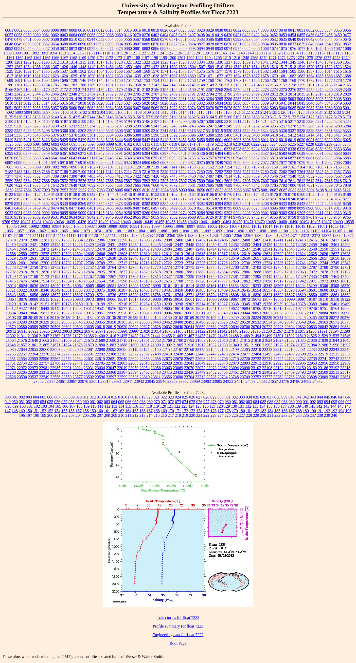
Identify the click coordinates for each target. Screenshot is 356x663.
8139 (82, 194)
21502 (289, 336)
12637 (100, 258)
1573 (183, 71)
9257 (137, 213)
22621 (111, 358)
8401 (246, 203)
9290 (210, 213)
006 (50, 397)
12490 (200, 249)
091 (306, 402)
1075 (283, 48)
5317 (201, 130)
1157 (322, 53)
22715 (234, 358)
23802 (301, 377)
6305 (164, 149)
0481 (27, 39)
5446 (137, 140)
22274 (55, 354)
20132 (77, 317)
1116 (89, 53)
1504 (192, 67)
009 (71, 397)
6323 (228, 149)
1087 (338, 48)
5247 (210, 126)
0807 (137, 44)
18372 (89, 290)
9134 (109, 213)
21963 (267, 345)
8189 (9, 199)
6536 (256, 153)
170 (171, 411)
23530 (22, 377)
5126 (282, 112)
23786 (289, 377)
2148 (201, 85)
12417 (334, 240)
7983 (101, 190)
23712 (200, 377)
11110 (29, 235)
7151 (201, 167)
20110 (44, 317)
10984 (56, 226)
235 (299, 415)
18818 (245, 295)
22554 (22, 358)
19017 (134, 299)
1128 (196, 53)
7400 (82, 176)
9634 (73, 217)
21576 (22, 340)
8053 (219, 190)
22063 (55, 349)
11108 (18, 235)
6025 (347, 140)
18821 (267, 295)
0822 (173, 44)
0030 (219, 30)
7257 (246, 171)
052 (29, 402)
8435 (292, 203)
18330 (33, 290)
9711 (201, 217)
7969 (91, 190)
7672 (173, 185)
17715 (189, 281)
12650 (245, 258)
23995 (217, 381)
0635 (283, 39)
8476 (64, 208)
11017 (278, 226)
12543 (289, 249)
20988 (111, 331)
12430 (100, 244)
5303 (91, 130)
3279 (164, 99)
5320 (228, 130)
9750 (246, 217)
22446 (200, 354)
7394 (64, 176)
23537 (33, 377)
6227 (301, 144)
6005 (237, 140)
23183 (312, 368)
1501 (164, 67)
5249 (228, 126)
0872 (64, 48)
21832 (289, 340)
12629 (11, 258)
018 (135, 397)
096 (341, 402)
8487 (137, 208)
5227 (27, 126)
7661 (119, 185)
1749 (109, 80)
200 (50, 415)
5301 (73, 130)
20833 (312, 327)
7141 (173, 167)
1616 (347, 71)
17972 (323, 281)
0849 (329, 44)
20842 (323, 327)
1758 (192, 80)
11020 (311, 226)
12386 (100, 240)
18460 (189, 290)
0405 (173, 35)
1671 (210, 76)
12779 (223, 267)
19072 (245, 299)
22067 (66, 349)
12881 (189, 272)
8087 (292, 190)
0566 (128, 39)
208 (107, 415)
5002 (283, 99)
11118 (82, 235)
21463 (178, 336)
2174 (82, 89)
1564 (100, 71)
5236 (109, 126)
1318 (109, 62)
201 (57, 415)
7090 (46, 167)
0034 (256, 30)
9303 (283, 213)
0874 (82, 48)
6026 (9, 144)
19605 (167, 308)
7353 (347, 171)
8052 (210, 190)
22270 (44, 354)
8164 (192, 194)
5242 (164, 126)
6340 (310, 149)
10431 (36, 222)
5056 (46, 108)
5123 (255, 112)
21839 (323, 340)
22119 (133, 349)
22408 (156, 354)
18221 (245, 285)
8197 (55, 199)
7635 (36, 185)
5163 (201, 117)
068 (142, 402)
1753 (146, 80)
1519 (301, 67)
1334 (201, 62)
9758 (292, 217)
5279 (301, 126)
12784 (278, 267)
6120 (182, 144)
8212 (183, 199)
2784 (128, 94)
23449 (200, 372)
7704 (246, 185)
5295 (36, 130)
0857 (46, 48)
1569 (146, 71)
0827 (201, 44)
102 (37, 406)
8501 (183, 208)
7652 (91, 185)
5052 (18, 108)
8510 (192, 208)
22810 (144, 363)
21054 (156, 331)
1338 (237, 62)
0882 (146, 48)
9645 (100, 217)
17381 (234, 276)
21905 (178, 345)
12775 (189, 267)
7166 (319, 167)
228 (249, 415)
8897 (283, 208)
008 (64, 397)
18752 (144, 295)
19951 (100, 313)
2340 (347, 89)
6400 (173, 153)
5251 (246, 126)
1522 (329, 67)
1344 (283, 62)
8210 (164, 199)
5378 (73, 135)
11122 (104, 235)
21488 (234, 336)
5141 (64, 117)
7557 (338, 176)
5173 (292, 117)
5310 (155, 130)
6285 (91, 149)
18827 (289, 295)
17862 (245, 281)
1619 (27, 76)
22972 (22, 368)
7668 (155, 185)
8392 (201, 203)
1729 (73, 80)
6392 (128, 153)
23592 (89, 377)
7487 (210, 176)
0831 (237, 44)
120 (163, 406)
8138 (73, 194)
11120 (93, 235)
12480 (122, 249)
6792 (219, 158)
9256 (128, 213)
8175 (265, 194)
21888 (122, 345)
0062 (55, 35)
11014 (267, 226)
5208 (210, 121)
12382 (55, 240)
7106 (101, 167)
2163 (329, 85)
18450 (178, 290)
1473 (155, 67)
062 (100, 402)
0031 (228, 30)
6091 (37, 144)
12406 (223, 240)
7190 (82, 171)
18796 (223, 295)
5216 (283, 121)
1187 (127, 57)
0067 (100, 35)
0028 (201, 30)
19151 (44, 304)
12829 (144, 272)
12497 (234, 249)
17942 (301, 281)
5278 (292, 126)
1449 (91, 67)
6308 (192, 149)
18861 (334, 295)
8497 (155, 208)
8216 (219, 199)
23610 (144, 377)
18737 (122, 295)
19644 (223, 308)
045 (327, 397)
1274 (300, 57)
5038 (256, 103)
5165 (219, 117)
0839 (301, 44)
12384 (78, 240)
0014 (119, 30)
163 (121, 411)
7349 (329, 171)
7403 (91, 176)
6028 (28, 144)
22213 (267, 349)
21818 (256, 340)
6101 (119, 144)
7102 (91, 167)
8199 (73, 199)
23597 (111, 377)
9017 (338, 208)
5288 (27, 130)
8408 (265, 203)
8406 (256, 203)
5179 (347, 117)
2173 (73, 89)
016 (121, 397)
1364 (27, 67)
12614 (189, 254)
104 (51, 406)
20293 (22, 322)
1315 (82, 62)
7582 (100, 181)
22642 (133, 358)
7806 (292, 185)
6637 (18, 158)
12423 (44, 244)
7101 (82, 167)
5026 (146, 103)
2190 (192, 89)
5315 (183, 130)
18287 (289, 285)
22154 (167, 349)
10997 (190, 226)
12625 (312, 254)
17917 (278, 281)
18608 (323, 290)
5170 (265, 117)
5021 (109, 103)
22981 (44, 368)
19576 (111, 308)
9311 (319, 213)
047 (341, 397)
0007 (64, 30)
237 (313, 415)
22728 (289, 358)
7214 (128, 171)
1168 (73, 57)
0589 (219, 39)
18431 (167, 290)
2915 (82, 99)
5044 (292, 103)
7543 (265, 176)
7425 (146, 176)
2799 (256, 94)
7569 (55, 181)
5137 (27, 117)
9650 (119, 217)
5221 (319, 121)
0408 (201, 35)
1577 (219, 71)
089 (292, 402)
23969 (195, 381)
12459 (312, 244)
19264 (144, 304)
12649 (234, 258)
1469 (137, 67)
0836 (283, 44)
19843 (22, 313)
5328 (301, 130)
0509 (64, 39)
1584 (283, 71)
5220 (310, 121)
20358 (111, 322)
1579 (237, 71)
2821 (9, 99)
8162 (173, 194)
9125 (100, 213)
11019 (300, 226)
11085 (151, 231)
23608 (133, 377)
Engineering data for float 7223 (178, 635)
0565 (119, 39)
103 (44, 406)
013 (100, 397)
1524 (347, 67)
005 (43, 397)
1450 (100, 67)
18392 (133, 290)
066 (128, 402)
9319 (18, 217)
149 (22, 411)
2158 (292, 85)
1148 (241, 53)
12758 (100, 267)
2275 (283, 89)
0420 (228, 35)
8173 (246, 194)
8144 (109, 194)
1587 (310, 71)
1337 (228, 62)
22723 (256, 358)
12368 (259, 235)
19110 (323, 299)
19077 (267, 299)
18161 (211, 285)
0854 (18, 48)
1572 (173, 71)
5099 (55, 112)
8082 (274, 190)
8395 (228, 203)
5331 (329, 130)
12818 (22, 272)
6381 (91, 153)
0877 (109, 48)
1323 (146, 62)
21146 (233, 331)
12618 (234, 254)
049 (8, 402)
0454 (292, 35)
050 (15, 402)
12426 (66, 244)
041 (299, 397)
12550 (323, 249)
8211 (173, 199)
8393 (210, 203)
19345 (245, 304)
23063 (167, 368)
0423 (256, 35)
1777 (329, 80)
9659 (155, 217)
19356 (267, 304)
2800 (265, 94)
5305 (109, 130)
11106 (348, 231)
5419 (9, 140)
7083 (338, 162)
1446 (73, 67)
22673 (167, 358)
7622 (18, 185)
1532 (27, 71)
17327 (167, 276)
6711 (91, 158)
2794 (210, 94)
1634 (128, 76)
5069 (155, 108)
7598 (192, 181)
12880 (178, 272)
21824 (267, 340)
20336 (66, 322)
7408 (109, 176)
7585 (109, 181)
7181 (347, 167)
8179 (292, 194)
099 (15, 406)
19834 (11, 313)
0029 (210, 30)
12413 (301, 240)
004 (36, 397)
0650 (27, 44)
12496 (223, 249)
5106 (119, 112)
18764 (178, 295)
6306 (173, 149)
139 (298, 406)
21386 (89, 336)
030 (221, 397)
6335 (265, 149)
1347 (310, 62)
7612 (301, 181)
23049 (122, 368)
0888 (173, 48)
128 (220, 406)
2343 (27, 94)
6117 (164, 144)
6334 (256, 149)
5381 (91, 135)
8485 (119, 208)
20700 (245, 327)
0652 (46, 44)
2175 (91, 89)
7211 (100, 171)
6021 (310, 140)
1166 (55, 57)
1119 (115, 53)
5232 (73, 126)
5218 (301, 121)
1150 (259, 53)
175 (206, 411)
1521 (319, 67)
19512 (89, 308)
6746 (109, 158)
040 (292, 397)
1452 (119, 67)
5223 (338, 121)
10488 (282, 222)
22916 (267, 363)
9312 (329, 213)
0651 (36, 44)
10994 (157, 226)
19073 (256, 299)
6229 (319, 144)
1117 (97, 53)
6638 (27, 158)
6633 (338, 153)
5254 (265, 126)
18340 (44, 290)
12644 (178, 258)
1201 (181, 57)
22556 (44, 358)
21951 (245, 345)
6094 (64, 144)
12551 (334, 249)
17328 (178, 276)
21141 (211, 331)
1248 (245, 57)
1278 (336, 57)
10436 (81, 222)
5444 (119, 140)
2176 (100, 89)
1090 (17, 53)
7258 (256, 171)
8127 (36, 194)
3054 (119, 99)
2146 (183, 85)
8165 (201, 194)
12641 (144, 258)
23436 (189, 372)
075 (192, 402)
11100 (283, 231)
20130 (66, 317)
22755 (33, 363)
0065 (82, 35)
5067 (137, 108)
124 (191, 406)
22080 (78, 349)
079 (221, 402)
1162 (19, 57)
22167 (178, 349)
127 (213, 406)
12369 (270, 235)
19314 (200, 304)
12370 (282, 235)
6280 (46, 149)
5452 (192, 140)
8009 (137, 190)
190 (313, 411)
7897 (37, 190)
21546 (345, 336)
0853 (9, 48)
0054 (329, 30)
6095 (73, 144)
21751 (144, 340)
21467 (189, 336)
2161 (310, 85)
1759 (201, 80)
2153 (246, 85)
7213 (119, 171)
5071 (164, 108)
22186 (223, 349)
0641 (301, 39)
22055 (33, 349)
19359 (278, 304)
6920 (100, 162)
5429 (82, 140)
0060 (36, 35)
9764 (338, 217)
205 (86, 415)
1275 (309, 57)
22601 (89, 358)
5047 (319, 103)
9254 (119, 213)
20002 (189, 313)
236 (306, 415)
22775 (89, 363)
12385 (89, 240)
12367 (248, 235)
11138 (126, 235)
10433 (48, 222)
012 (93, 397)
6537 (265, 153)
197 (29, 415)
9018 (347, 208)
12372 (304, 235)
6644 (82, 158)
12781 (245, 267)
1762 (228, 80)
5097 (46, 112)
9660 (164, 217)
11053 (333, 226)
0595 (265, 39)
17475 (11, 281)
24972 (317, 381)
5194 (128, 121)
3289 (256, 99)
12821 (55, 272)
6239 (328, 144)
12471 (33, 249)
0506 (36, 39)
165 (135, 411)
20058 (278, 313)
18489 (223, 290)
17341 (200, 276)
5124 (264, 112)
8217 (228, 199)
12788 (323, 267)
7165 (310, 167)
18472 (211, 290)
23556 (55, 377)
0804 (119, 44)
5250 (237, 126)
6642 (64, 158)
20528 (245, 322)
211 (128, 415)
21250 (267, 331)
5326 (283, 130)
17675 (167, 281)
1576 (210, 71)
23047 (111, 368)
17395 (256, 276)
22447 (211, 354)
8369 (82, 203)
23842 (334, 377)
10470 (237, 222)
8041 (192, 190)
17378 (223, 276)
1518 (292, 67)
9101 (91, 213)
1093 (44, 53)
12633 (55, 258)
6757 (210, 158)
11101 (294, 231)
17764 (211, 281)
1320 (119, 62)
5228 (36, 126)
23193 (334, 368)
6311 (219, 149)
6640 (46, 158)
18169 (222, 285)
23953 (172, 381)
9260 (146, 213)
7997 (110, 190)
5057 (55, 108)
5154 (119, 117)
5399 (219, 135)
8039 (183, 190)
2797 (237, 94)
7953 (64, 190)
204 (79, 415)
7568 (46, 181)
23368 (111, 372)
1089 (8, 53)
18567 (278, 290)
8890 (265, 208)
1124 (160, 53)
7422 (137, 176)
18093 (134, 285)
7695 (210, 185)
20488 (178, 322)
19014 (122, 299)
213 (142, 415)
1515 (265, 67)
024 (178, 397)
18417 (156, 290)
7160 (283, 167)
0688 (64, 44)
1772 (310, 80)
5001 (274, 99)
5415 (319, 135)
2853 (18, 99)
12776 (200, 267)
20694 (234, 327)
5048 (329, 103)
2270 (237, 89)
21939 (223, 345)
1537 (64, 71)
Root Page (178, 643)
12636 (89, 258)
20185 (211, 317)
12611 (156, 254)
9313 (338, 213)
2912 (55, 99)
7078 (292, 162)
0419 (219, 35)
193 (334, 411)
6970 (183, 162)
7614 (319, 181)
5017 (73, 103)
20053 (256, 313)
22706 (223, 358)
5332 (338, 130)
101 (30, 406)
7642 (55, 185)
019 (142, 397)
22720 (245, 358)
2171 (55, 89)
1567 (128, 71)
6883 (329, 158)
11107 (7, 235)
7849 (347, 185)
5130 (310, 112)
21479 (211, 336)
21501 (278, 336)
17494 (33, 281)
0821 (164, 44)
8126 (27, 194)
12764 (111, 267)
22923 (278, 363)
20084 (323, 313)
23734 (223, 377)
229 (256, 415)
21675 (89, 340)
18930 (67, 299)
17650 (156, 281)
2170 (46, 89)
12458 (301, 244)
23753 (256, 377)
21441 (156, 336)
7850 (9, 190)
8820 (246, 208)
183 (263, 411)
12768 (133, 267)
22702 (211, 358)
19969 (111, 313)
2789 (173, 94)
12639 (122, 258)
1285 (36, 62)
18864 (11, 299)
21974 (289, 345)
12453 (245, 244)
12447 (178, 244)
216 (164, 415)
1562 (82, 71)
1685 (319, 76)
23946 (161, 381)
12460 (323, 244)
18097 (145, 285)
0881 (137, 48)
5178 (338, 117)
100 (23, 406)
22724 (267, 358)
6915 (55, 162)
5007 (329, 99)
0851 (338, 44)
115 (128, 406)
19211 (111, 304)
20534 (267, 322)
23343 (78, 372)
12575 (44, 254)
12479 (111, 249)
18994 (100, 299)
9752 (256, 217)
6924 (137, 162)
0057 (9, 35)
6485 (228, 153)
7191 (91, 171)
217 (171, 415)
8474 (55, 208)
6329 (246, 149)
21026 (145, 331)
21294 (334, 331)
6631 (319, 153)
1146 (223, 53)
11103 (316, 231)
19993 (156, 313)
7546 (274, 176)
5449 (164, 140)
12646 (200, 258)
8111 (329, 190)
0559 (100, 39)
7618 (338, 181)
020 (150, 397)
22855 (211, 363)
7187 (55, 171)
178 (228, 411)
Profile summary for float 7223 (178, 626)
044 (320, 397)
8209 (155, 199)
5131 (319, 112)
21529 (323, 336)
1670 (201, 76)
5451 (183, 140)
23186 (323, 368)
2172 (64, 89)
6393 (137, 153)
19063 (200, 299)
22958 (334, 363)
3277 (146, 99)
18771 (189, 295)
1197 (145, 57)
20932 (56, 331)
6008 (246, 140)
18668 (44, 295)
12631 (33, 258)
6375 (82, 153)
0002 (18, 30)
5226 (18, 126)
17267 (111, 276)
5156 (137, 117)
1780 (9, 85)
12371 (293, 235)
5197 (155, 121)
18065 (89, 285)
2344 (36, 94)
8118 (338, 190)
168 (157, 411)
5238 (128, 126)
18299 (312, 285)
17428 (289, 276)
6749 (137, 158)
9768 (15, 222)
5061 (82, 108)
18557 (267, 290)
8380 (128, 203)
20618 (100, 327)
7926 (55, 190)
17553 (89, 281)
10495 (315, 222)
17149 (11, 276)
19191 (89, 304)
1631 (100, 76)
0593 (246, 39)
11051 (322, 226)
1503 (183, 67)
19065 (212, 299)
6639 (36, 158)
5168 (246, 117)
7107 (110, 167)
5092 (10, 112)
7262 (283, 171)
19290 (167, 304)
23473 (245, 372)
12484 (167, 249)
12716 (144, 263)
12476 (78, 249)
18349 (55, 290)
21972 (278, 345)
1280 (9, 62)
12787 (312, 267)
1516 (274, 67)
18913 (44, 299)
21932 (211, 345)
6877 (292, 158)
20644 (189, 327)
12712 (122, 263)
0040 (283, 30)
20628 (156, 327)
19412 (11, 308)
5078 (228, 108)
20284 (11, 322)
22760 (55, 363)
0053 (319, 30)
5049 (338, 103)
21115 (189, 331)
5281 (319, 126)
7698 (219, 185)
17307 (133, 276)
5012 (27, 103)
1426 (64, 67)
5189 (82, 121)
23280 (11, 372)
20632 (167, 327)
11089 (173, 231)
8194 (36, 199)
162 (114, 411)
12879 (167, 272)
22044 (22, 349)
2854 (27, 99)
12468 (22, 249)
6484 (219, 153)
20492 (189, 322)
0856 (36, 48)
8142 (91, 194)
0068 (109, 35)
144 (333, 406)
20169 (189, 317)
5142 (73, 117)
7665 (137, 185)
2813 (283, 94)
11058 (30, 231)
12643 (167, 258)
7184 (27, 171)
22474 (234, 354)
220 (192, 415)
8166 (210, 194)
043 (313, 397)
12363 (204, 235)
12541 (267, 249)
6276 (9, 149)
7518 (237, 176)
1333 (192, 62)
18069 (100, 285)
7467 (201, 176)
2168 (27, 89)
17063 (301, 272)
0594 (256, 39)
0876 (100, 48)
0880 (128, 48)
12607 (111, 254)
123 (184, 406)
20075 (301, 313)
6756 (201, 158)
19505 (78, 308)
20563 (323, 322)
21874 (66, 345)
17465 (334, 276)
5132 (328, 112)
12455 (267, 244)
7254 (237, 171)
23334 (55, 372)
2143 (155, 85)
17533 (55, 281)
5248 (219, 126)
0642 (310, 39)
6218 (228, 144)
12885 (234, 272)
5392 (173, 135)
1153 (286, 53)
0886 (155, 48)
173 (192, 411)
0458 (329, 35)
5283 (338, 126)
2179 (119, 89)
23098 (245, 368)
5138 (36, 117)
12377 (349, 235)
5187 (64, 121)
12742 (312, 263)
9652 (128, 217)
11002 (212, 226)
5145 (100, 117)
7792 (283, 185)
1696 (64, 80)
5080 (246, 108)
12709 (100, 263)
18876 (22, 299)
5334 (9, 135)
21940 (234, 345)
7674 (183, 185)
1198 (154, 57)
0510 (73, 39)
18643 (11, 295)
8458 (347, 203)
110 (93, 406)
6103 (137, 144)
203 (71, 415)
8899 (301, 208)
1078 (310, 48)
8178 (283, 194)
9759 (301, 217)
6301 (128, 149)
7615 (329, 181)
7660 (109, 185)
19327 (223, 304)
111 (100, 406)
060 (86, 402)
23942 (139, 381)
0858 (55, 48)
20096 (345, 313)
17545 (78, 281)
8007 (128, 190)
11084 (140, 231)
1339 (246, 62)
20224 (256, 317)
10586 (12, 226)
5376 (55, 135)
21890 (133, 345)
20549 (301, 322)
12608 (122, 254)
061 (93, 402)
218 (178, 415)
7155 (237, 167)
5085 (292, 108)
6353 (338, 149)
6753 (173, 158)
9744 (228, 217)
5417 (338, 135)
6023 (329, 140)
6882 (319, 158)
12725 (200, 263)
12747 (345, 263)
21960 (256, 345)
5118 (209, 112)
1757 (183, 80)
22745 (345, 358)
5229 (46, 126)
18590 (289, 290)
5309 (146, 130)
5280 (310, 126)
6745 (100, 158)
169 (164, 411)
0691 (91, 44)
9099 (82, 213)
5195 (137, 121)
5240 (146, 126)
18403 (144, 290)
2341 (9, 94)
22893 (245, 363)
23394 (133, 372)
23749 (245, 377)
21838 (312, 340)
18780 (200, 295)
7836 (319, 185)
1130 (214, 53)
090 (299, 402)
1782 (27, 85)
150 (29, 411)
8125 (18, 194)
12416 (323, 240)
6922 (119, 162)
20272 (334, 317)
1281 (18, 62)
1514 (256, 67)
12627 (334, 254)
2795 (219, 94)
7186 (46, 171)
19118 (334, 299)
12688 (11, 263)
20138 (133, 317)
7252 (219, 171)
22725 (278, 358)
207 (100, 415)
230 (263, 415)
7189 (73, 171)
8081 (265, 190)
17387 (245, 276)
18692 (66, 295)
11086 (162, 231)
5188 (73, 121)
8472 (46, 208)
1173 (118, 57)
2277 (301, 89)
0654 (55, 44)
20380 (144, 322)
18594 (301, 290)
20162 (178, 317)
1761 (219, 80)
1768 (283, 80)
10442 (115, 222)
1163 (28, 57)
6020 (301, 140)
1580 (246, 71)
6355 (9, 153)
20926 (45, 331)
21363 (55, 336)
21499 (267, 336)
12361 (181, 235)
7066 (246, 162)
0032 (237, 30)
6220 (246, 144)
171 (178, 411)
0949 (210, 48)
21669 (66, 340)
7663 (128, 185)
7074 (274, 162)
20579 (11, 327)
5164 (210, 117)
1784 (46, 85)
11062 (41, 231)
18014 (11, 285)
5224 (347, 121)
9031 (18, 213)
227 (242, 415)
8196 (46, 199)
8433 (283, 203)
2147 (192, 85)
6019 (292, 140)
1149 (250, 53)
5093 (19, 112)
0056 (347, 30)
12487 (189, 249)
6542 (274, 153)
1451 (109, 67)
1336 (219, 62)
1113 (62, 53)
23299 (33, 372)
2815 (301, 94)
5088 (319, 108)
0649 (18, 44)
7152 (210, 167)
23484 (278, 372)
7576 (82, 181)
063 (107, 402)
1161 (10, 57)
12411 (278, 240)
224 (221, 415)
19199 (100, 304)
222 (206, 415)
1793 (119, 85)
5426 (73, 140)
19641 (211, 308)
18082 (122, 285)
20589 (33, 327)
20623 (133, 327)
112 (107, 406)
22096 (122, 349)
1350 (338, 62)
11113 (61, 235)
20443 (156, 322)
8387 (173, 203)
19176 (66, 304)
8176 (274, 194)
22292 (100, 354)
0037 (274, 30)
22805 (133, 363)
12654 (289, 258)
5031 (192, 103)
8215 (210, 199)
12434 (133, 244)
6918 (82, 162)
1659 (164, 76)
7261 (274, 171)
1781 (18, 85)
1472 (146, 67)
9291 (219, 213)
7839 (329, 185)
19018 (145, 299)
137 (284, 406)
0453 (283, 35)
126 (206, 406)
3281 (183, 99)
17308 (144, 276)
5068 (146, 108)
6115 (155, 144)
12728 (223, 263)
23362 (100, 372)
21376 (66, 336)
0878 (119, 48)
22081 (89, 349)
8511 (201, 208)
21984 (312, 345)
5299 (55, 130)
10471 (248, 222)
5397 (201, 135)
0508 (55, 39)
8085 (283, 190)
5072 (173, 108)
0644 (329, 39)
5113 (173, 112)
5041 (283, 103)
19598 (144, 308)
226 (235, 415)
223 (213, 415)
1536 (55, 71)
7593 (146, 181)
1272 (282, 57)
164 (128, 411)
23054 (144, 368)
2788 (164, 94)
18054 (67, 285)
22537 (345, 354)
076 (199, 402)
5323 (256, 130)
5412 (292, 135)
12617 (223, 254)
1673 (228, 76)
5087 (310, 108)
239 (327, 415)
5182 (27, 121)
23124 (278, 368)
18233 (256, 285)
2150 (219, 85)
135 (269, 406)
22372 (133, 354)
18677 (55, 295)
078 (213, 402)
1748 (100, 80)
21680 (100, 340)
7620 (9, 185)
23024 (78, 368)
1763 (237, 80)
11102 (305, 231)
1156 (312, 53)
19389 (312, 304)
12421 (33, 244)
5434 (100, 140)
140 (305, 406)
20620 (122, 327)
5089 (329, 108)
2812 (274, 94)
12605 (89, 254)
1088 (347, 48)
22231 (301, 349)
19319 (211, 304)
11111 (39, 235)
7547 (283, 176)
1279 (346, 57)
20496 (200, 322)
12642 (156, 258)
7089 (37, 167)
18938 (78, 299)
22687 (189, 358)
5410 (274, 135)
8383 (155, 203)
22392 (144, 354)
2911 (45, 99)
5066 (128, 108)
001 (15, 397)
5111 (156, 112)
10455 (159, 222)
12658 (334, 258)
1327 (173, 62)
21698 (111, 340)
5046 (310, 103)
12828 (133, 272)
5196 (146, 121)
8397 (237, 203)
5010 (9, 103)
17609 (133, 281)
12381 (44, 240)
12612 (167, 254)
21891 (144, 345)
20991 (123, 331)
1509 (210, 67)
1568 (137, 71)
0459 (338, 35)
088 (284, 402)
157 (79, 411)
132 (248, 406)
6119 (173, 144)
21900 (156, 345)
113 (114, 406)
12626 (323, 254)
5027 (155, 103)
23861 (61, 381)
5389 (146, 135)
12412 (289, 240)
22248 (345, 349)
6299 (109, 149)
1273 (291, 57)
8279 (9, 203)
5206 (192, 121)
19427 (22, 308)
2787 (155, 94)
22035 (11, 349)
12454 (256, 244)
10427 (25, 222)
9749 (237, 217)
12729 (234, 263)
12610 (144, 254)
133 (255, 406)
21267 (278, 331)
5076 (210, 108)
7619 (347, 181)
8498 (164, 208)
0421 (237, 35)
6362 (73, 153)
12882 (200, 272)
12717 (156, 263)
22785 (100, 363)
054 (43, 402)
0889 (183, 48)
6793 (228, 158)
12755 (78, 267)
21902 (167, 345)
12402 (200, 240)
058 (71, 402)
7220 (164, 171)
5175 (310, 117)
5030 (183, 103)
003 (29, 397)
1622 (46, 76)
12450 (211, 244)
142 (319, 406)
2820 (347, 94)
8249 (301, 199)
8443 (301, 203)
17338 (189, 276)
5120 (227, 112)
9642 (91, 217)
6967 (164, 162)
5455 (210, 140)
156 (71, 411)
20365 (122, 322)
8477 (73, 208)
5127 (291, 112)
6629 (301, 153)
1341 (265, 62)
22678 (178, 358)
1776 (319, 80)
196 (22, 415)
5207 (201, 121)
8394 (219, 203)
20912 (11, 331)
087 (277, 402)
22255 (11, 354)
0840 (310, 44)
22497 (289, 354)
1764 (246, 80)
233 (284, 415)
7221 (173, 171)
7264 (301, 171)
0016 (137, 30)
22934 (289, 363)
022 (164, 397)
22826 (156, 363)
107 (72, 406)
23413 (156, 372)
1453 (128, 67)
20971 (100, 331)
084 (256, 402)
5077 (219, 108)
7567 (36, 181)
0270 (137, 35)
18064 (78, 285)
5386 (128, 135)
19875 (55, 313)
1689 (9, 80)
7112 (119, 167)
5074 (192, 108)
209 (114, 415)
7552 (310, 176)
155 (64, 411)
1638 (155, 76)
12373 (315, 235)
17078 (323, 272)
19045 (167, 299)
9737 (219, 217)
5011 (18, 103)
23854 (50, 381)
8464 (18, 208)
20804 (289, 327)
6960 (146, 162)
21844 (334, 340)
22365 (122, 354)
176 (213, 411)
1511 (228, 67)
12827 (122, 272)
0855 (27, 48)
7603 (228, 181)
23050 (133, 368)
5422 (36, 140)
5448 (155, 140)
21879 (89, 345)
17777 (223, 281)
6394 (146, 153)
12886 (245, 272)
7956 (73, 190)
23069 (178, 368)
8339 (64, 203)
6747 (119, 158)
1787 (73, 85)
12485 (178, 249)
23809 (323, 377)
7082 (329, 162)
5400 (228, 135)
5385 (119, 135)
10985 (67, 226)
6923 (128, 162)
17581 (111, 281)
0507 (46, 39)
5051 (9, 108)
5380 (82, 135)
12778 (211, 267)
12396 (156, 240)
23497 (312, 372)
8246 (292, 199)
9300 (256, 213)
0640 (292, 39)
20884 (345, 327)
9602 (36, 217)
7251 (210, 171)
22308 (111, 354)
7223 (192, 171)
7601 (219, 181)
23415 (167, 372)
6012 (274, 140)
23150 (301, 368)
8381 (137, 203)
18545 (245, 290)
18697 (78, 295)
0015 (128, 30)
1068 (265, 48)
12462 (345, 244)
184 (270, 411)
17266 (100, 276)
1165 (46, 57)
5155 (128, 117)
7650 (82, 185)
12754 (66, 267)
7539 (256, 176)
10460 (193, 222)
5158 (155, 117)
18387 (122, 290)
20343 (78, 322)
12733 (256, 263)
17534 (66, 281)
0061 (46, 35)
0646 (347, 39)
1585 (292, 71)
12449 (200, 244)
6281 (55, 149)
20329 (44, 322)
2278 (310, 89)
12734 (267, 263)
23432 (178, 372)
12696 (33, 263)
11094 (228, 231)
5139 (46, 117)
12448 (189, 244)
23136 (289, 368)
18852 (323, 295)
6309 (201, 149)
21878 (78, 345)
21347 (44, 336)
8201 (91, 199)
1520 (310, 67)
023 (171, 397)
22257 (22, 354)
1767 (274, 80)
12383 (66, 240)
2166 (9, 89)
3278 (155, 99)
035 (256, 397)
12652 (267, 258)
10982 (34, 226)
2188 (173, 89)
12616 (211, 254)
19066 (223, 299)
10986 (79, 226)
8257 (338, 199)
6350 (319, 149)
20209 (233, 317)
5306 (119, 130)
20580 (22, 327)
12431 (111, 244)
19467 (66, 308)
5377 (64, 135)
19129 (11, 304)
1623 (55, 76)
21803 (200, 340)
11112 (50, 235)
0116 (128, 35)
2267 (210, 89)
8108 (320, 190)
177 (221, 411)
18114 (189, 285)
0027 (192, 30)
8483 (109, 208)
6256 (337, 144)
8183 (319, 194)
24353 (228, 381)
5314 (173, 130)
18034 (44, 285)
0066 (91, 35)
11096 (239, 231)
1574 (192, 71)
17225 (78, 276)
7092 (55, 167)
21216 (256, 331)
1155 (304, 53)
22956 (323, 363)
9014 (329, 208)
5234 (91, 126)
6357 (27, 153)
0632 (274, 39)
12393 (133, 240)
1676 (246, 76)
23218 (345, 368)
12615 (200, 254)
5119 (218, 112)
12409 (256, 240)
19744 (301, 308)
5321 (237, 130)
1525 (9, 71)
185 (277, 411)
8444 (310, 203)
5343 (27, 135)
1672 (219, 76)
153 (50, 411)
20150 (167, 317)
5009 (347, 99)
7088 (28, 167)
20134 (88, 317)
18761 (167, 295)
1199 (163, 57)
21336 (33, 336)
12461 (334, 244)
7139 (155, 167)
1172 (109, 57)
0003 (27, 30)
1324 (155, 62)
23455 (223, 372)
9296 (246, 213)
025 (185, 397)
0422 (246, 35)
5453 (201, 140)
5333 (347, 130)
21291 (322, 331)
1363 (18, 67)
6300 (119, 149)
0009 (73, 30)
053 (36, 402)
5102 (83, 112)
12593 (66, 254)
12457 (289, 244)
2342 (18, 94)
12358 (159, 235)
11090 (184, 231)
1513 (246, 67)
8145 (119, 194)
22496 (278, 354)
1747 (91, 80)
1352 (9, 67)
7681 (192, 185)
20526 (223, 322)
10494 (304, 222)
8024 (165, 190)
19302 (189, 304)
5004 (301, 99)
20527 (234, 322)
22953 (312, 363)
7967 (82, 190)
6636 (9, 158)
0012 (100, 30)
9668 (192, 217)
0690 (82, 44)
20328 (33, 322)
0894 (201, 48)
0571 (173, 39)
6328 (237, 149)
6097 (91, 144)
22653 (144, 358)
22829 (167, 363)
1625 (73, 76)
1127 (187, 53)
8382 (146, 203)
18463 (200, 290)
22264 (33, 354)
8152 (155, 194)
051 (22, 402)
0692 (100, 44)
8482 (100, 208)
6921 (109, 162)
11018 (289, 226)
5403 (256, 135)
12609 (133, 254)
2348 (73, 94)
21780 (178, 340)
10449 (148, 222)
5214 (265, 121)
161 (107, 411)
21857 (22, 345)
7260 (265, 171)
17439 (323, 276)
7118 (128, 167)
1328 (183, 62)
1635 (137, 76)
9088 (27, 213)
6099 (110, 144)
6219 (237, 144)
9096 (73, 213)
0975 (237, 48)
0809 (146, 44)
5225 (9, 126)
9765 (347, 217)
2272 (256, 89)
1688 (347, 76)
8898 (292, 208)
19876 (66, 313)
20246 (289, 317)
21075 (167, 331)
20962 (78, 331)
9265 (164, 213)
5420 (18, 140)
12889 (267, 272)
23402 (144, 372)
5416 (329, 135)
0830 (228, 44)
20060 (289, 313)
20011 (200, 313)
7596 (173, 181)
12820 (44, 272)
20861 (334, 327)
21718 (122, 340)
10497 (327, 222)
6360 (55, 153)
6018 (283, 140)
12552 (345, 249)
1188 (136, 57)
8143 (100, 194)
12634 (66, 258)
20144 (144, 317)
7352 (338, 171)
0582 (192, 39)
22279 (78, 354)
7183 (18, 171)
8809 (237, 208)
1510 (219, 67)
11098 (261, 231)
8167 (219, 194)
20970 (89, 331)
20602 (66, 327)
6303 (146, 149)
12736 (278, 263)
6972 (192, 162)
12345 (137, 235)
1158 (330, 53)
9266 (173, 213)
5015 (55, 103)
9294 (237, 213)
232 (277, 415)
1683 (301, 76)
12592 (55, 254)
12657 (323, 258)
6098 (101, 144)
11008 (245, 226)
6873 (274, 158)
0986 (256, 48)
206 (93, 415)
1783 (36, 85)
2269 (228, 89)
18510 (234, 290)
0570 (164, 39)
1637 (146, 76)
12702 (66, 263)
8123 (9, 194)
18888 (33, 299)
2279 (319, 89)
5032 (201, 103)
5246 (201, 126)
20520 (211, 322)
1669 (192, 76)
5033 (210, 103)
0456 (310, 35)
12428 (78, 244)
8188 (347, 194)
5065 (119, 108)
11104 (326, 231)
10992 (145, 226)
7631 (27, 185)
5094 (28, 112)
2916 (91, 99)
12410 (267, 240)
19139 (22, 304)
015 (114, 397)
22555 (33, 358)
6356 (18, 153)
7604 (237, 181)
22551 (11, 358)
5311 (164, 130)
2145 (173, 85)
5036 (237, 103)
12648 (223, 258)
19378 (301, 304)
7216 (146, 171)
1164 (37, 57)
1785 (55, 85)
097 (348, 402)
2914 (73, 99)
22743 (334, 358)
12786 (301, 267)
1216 (236, 57)
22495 (267, 354)
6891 (36, 162)
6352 (329, 149)
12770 (156, 267)
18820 (256, 295)
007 (57, 397)
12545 (301, 249)
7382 (36, 176)
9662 (173, 217)
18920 (55, 299)
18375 (100, 290)
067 (135, 402)
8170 (228, 194)
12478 (100, 249)
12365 (226, 235)
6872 (265, 158)
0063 (64, 35)
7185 (36, 171)
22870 (223, 363)
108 (79, 406)
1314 (73, 62)
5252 (256, 126)
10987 (90, 226)
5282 (329, 126)
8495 (146, 208)
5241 (155, 126)
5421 (27, 140)
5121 (237, 112)
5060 (73, 108)
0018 (146, 30)
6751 (155, 158)
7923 (46, 190)
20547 (289, 322)
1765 (256, 80)
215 (157, 415)
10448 (137, 222)
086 (270, 402)
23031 (89, 368)
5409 (265, 135)
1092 (35, 53)
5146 (109, 117)
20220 (245, 317)
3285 (219, 99)
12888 (256, 272)
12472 (44, 249)
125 (198, 406)
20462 (167, 322)
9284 (201, 213)
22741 (323, 358)
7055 (228, 162)
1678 (265, 76)
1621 (36, 76)
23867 (72, 381)
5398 (210, 135)
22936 (301, 363)
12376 (337, 235)
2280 (329, 89)
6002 (228, 140)
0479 (18, 39)
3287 (237, 99)
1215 (227, 57)
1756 (173, 80)
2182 (146, 89)
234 (292, 415)
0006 (55, 30)
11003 (223, 226)
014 (107, 397)
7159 (274, 167)
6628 (292, 153)
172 (185, 411)
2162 (319, 85)
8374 (100, 203)
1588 (319, 71)
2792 (201, 94)
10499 (338, 222)
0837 (292, 44)
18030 (33, 285)
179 (235, 411)
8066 (238, 190)
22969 (345, 363)
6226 (292, 144)
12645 (189, 258)
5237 (119, 126)
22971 (11, 368)
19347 (256, 304)
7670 (164, 185)
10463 (215, 222)
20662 (211, 327)
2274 (274, 89)
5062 (91, 108)
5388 (137, 135)
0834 (265, 44)
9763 (329, 217)
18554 (256, 290)
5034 (219, 103)
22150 (156, 349)
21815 (245, 340)
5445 (128, 140)
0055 (338, 30)
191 (320, 411)
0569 (155, 39)
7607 (265, 181)
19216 (122, 304)
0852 (347, 44)
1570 (155, 71)
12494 (211, 249)
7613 (310, 181)
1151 (268, 53)
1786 (64, 85)
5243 (173, 126)
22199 (234, 349)
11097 (250, 231)
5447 (146, 140)
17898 (267, 281)
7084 (347, 162)
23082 (223, 368)
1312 (55, 62)
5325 (274, 130)
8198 (64, 199)
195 (348, 411)
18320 (345, 285)
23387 (122, 372)
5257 (283, 126)
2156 (274, 85)
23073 (211, 368)
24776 (284, 381)
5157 (146, 117)
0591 (228, 39)
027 (199, 397)
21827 (278, 340)
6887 (9, 162)
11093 (217, 231)
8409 (274, 203)
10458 (181, 222)
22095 (111, 349)
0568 (146, 39)
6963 (155, 162)
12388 (111, 240)
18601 (312, 290)
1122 (142, 53)
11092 (206, 231)
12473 (55, 249)
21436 (144, 336)
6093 (55, 144)
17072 (312, 272)
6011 (265, 140)
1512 (237, 67)
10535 (349, 222)
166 (142, 411)
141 (312, 406)
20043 (234, 313)
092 (313, 402)
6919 (91, 162)
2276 (292, 89)
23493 (301, 372)
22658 (156, 358)
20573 (345, 322)
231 (270, 415)
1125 (169, 53)
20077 (312, 313)
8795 (228, 208)
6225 (283, 144)
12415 (312, 240)
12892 (278, 272)
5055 (36, 108)
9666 (183, 217)
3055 (128, 99)
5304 (100, 130)
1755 (164, 80)
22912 (256, 363)
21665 (55, 340)
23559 (66, 377)
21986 (323, 345)
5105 (110, 112)
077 (206, 402)
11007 (234, 226)
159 (93, 411)
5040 (274, 103)
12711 (111, 263)
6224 (274, 144)
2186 (155, 89)
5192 (109, 121)
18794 (211, 295)
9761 (310, 217)
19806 (345, 308)
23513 (334, 372)
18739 (133, 295)
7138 (146, 167)
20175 (200, 317)
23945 (150, 381)
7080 (310, 162)
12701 (55, 263)
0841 (319, 44)
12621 (267, 254)
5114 (182, 112)
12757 (89, 267)
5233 (82, 126)
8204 (109, 199)
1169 (82, 57)
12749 (22, 267)
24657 (273, 381)
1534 (36, 71)
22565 (55, 358)
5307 (128, 130)
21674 (78, 340)
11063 (52, 231)
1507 (201, 67)
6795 (246, 158)
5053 (27, 108)
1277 (327, 57)
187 (292, 411)
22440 (189, 354)
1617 (9, 76)
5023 (119, 103)
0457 (319, 35)
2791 (192, 94)
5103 (92, 112)
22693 (200, 358)
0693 (109, 44)
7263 (292, 171)
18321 (11, 290)
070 (157, 402)
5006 (319, 99)
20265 (312, 317)
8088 (301, 190)
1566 (119, 71)
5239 (137, 126)
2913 (64, 99)
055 (50, 402)
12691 (22, 263)
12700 (44, 263)
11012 (256, 226)
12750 (33, 267)
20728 (278, 327)
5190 (91, 121)
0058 (18, 35)
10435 (70, 222)
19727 (289, 308)
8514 (210, 208)
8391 (192, 203)
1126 (178, 53)
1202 (190, 57)
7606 (256, 181)
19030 (156, 299)
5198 (164, 121)
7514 (228, 176)
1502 (173, 67)
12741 (301, 263)
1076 (292, 48)
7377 (9, 176)
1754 (155, 80)
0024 (173, 30)
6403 (192, 153)
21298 (345, 331)
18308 (334, 285)
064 (114, 402)
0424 (265, 35)
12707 (78, 263)
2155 (265, 85)
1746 (82, 80)
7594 (155, 181)
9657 (146, 217)
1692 (27, 80)
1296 (46, 62)
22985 (55, 368)
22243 (334, 349)
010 (79, 397)
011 (85, 397)
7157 (255, 167)
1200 (172, 57)
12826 (111, 272)
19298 (178, 304)
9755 (274, 217)
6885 (347, 158)
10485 (271, 222)
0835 (274, 44)
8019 (155, 190)
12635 (78, 258)
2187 (164, 89)
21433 (133, 336)
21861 (33, 345)
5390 (155, 135)
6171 (191, 144)
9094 (55, 213)
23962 (184, 381)
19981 (144, 313)
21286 (311, 331)
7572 (64, 181)
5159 (164, 117)
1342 (274, 62)
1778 (338, 80)
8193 (27, 199)
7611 (292, 181)
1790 (100, 85)
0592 (237, 39)
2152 (237, 85)
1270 (263, 57)
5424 (55, 140)
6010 (256, 140)
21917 (200, 345)
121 (170, 406)
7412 (119, 176)
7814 (301, 185)
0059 (27, 35)
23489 (289, 372)
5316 (192, 130)
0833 (256, 44)
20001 (178, 313)
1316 (91, 62)
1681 (283, 76)
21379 (78, 336)
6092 (46, 144)
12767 (122, 267)
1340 (256, 62)
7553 (319, 176)
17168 (33, 276)
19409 (345, 304)
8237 (274, 199)
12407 (234, 240)
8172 (237, 194)
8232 (265, 199)
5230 (55, 126)
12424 (55, 244)
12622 (278, 254)
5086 (301, 108)
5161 (183, 117)
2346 (55, 94)
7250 (201, 171)
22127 (144, 349)
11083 (129, 231)
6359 (46, 153)
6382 (100, 153)
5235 (100, 126)
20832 (301, 327)
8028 (174, 190)
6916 (64, 162)
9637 (82, 217)
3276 (137, 99)
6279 (36, 149)
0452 (274, 35)
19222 (133, 304)
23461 (234, 372)
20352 (89, 322)
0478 (9, 39)
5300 (64, 130)
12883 (211, 272)
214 (150, 415)
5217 (292, 121)
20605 (89, 327)
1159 (339, 53)
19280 (156, 304)
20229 (267, 317)
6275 (347, 144)
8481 (91, 208)
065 (121, 402)
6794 (237, 158)
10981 (23, 226)
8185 (338, 194)
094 (327, 402)
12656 (312, 258)
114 (121, 406)
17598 (122, 281)
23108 (267, 368)
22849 (200, 363)
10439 (103, 222)
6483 (210, 153)
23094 (234, 368)
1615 (338, 71)
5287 (18, 130)
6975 (201, 162)
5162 (192, 117)
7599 (201, 181)
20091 (334, 313)
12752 (55, 267)
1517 (283, 67)
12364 (215, 235)
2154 (256, 85)
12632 (44, 258)
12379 (22, 240)
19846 (33, 313)
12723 (178, 263)
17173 (44, 276)
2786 (146, 94)
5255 (274, 126)
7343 (310, 171)
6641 (55, 158)
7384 (46, 176)
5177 (329, 117)
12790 (334, 267)
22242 (323, 349)
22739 (312, 358)
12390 (122, 240)
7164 (301, 167)
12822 (66, 272)
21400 (100, 336)
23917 (105, 381)
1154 (294, 53)
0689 (73, 44)
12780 (234, 267)
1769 (292, 80)
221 (199, 415)
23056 (156, 368)
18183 (233, 285)
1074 (274, 48)
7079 (301, 162)
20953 (67, 331)
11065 (63, 231)
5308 (137, 130)
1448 (82, 67)
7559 (9, 181)
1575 (201, 71)
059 (79, 402)
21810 (223, 340)
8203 (100, 199)
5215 (274, 121)
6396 (155, 153)
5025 (137, 103)
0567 (137, 39)
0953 (219, 48)
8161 (164, 194)
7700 (237, 185)
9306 (310, 213)
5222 (329, 121)
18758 (156, 295)
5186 (55, 121)
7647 (64, 185)
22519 (323, 354)
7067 (256, 162)
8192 (18, 199)
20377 (133, 322)
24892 (306, 381)
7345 (319, 171)
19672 (234, 308)
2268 (219, 89)
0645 (338, 39)
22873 (234, 363)
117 (142, 406)
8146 (128, 194)
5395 (183, 135)
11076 (107, 231)
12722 (167, 263)
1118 (106, 53)
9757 (283, 217)
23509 (323, 372)
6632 (329, 153)
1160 (348, 53)
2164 (338, 85)
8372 (91, 203)
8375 (109, 203)
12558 (11, 254)
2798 (246, 94)
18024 (22, 285)
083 (249, 402)
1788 (82, 85)
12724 (189, 263)
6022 (319, 140)
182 (256, 411)
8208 (146, 199)
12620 (256, 254)
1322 (137, 62)
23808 (312, 377)
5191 (100, 121)
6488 (246, 153)
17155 (22, 276)
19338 (234, 304)
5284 (347, 126)
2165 (347, 85)
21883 (111, 345)
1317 (100, 62)
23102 (256, 368)
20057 (267, 313)
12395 (144, 240)
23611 (156, 377)
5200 (183, 121)
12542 (278, 249)
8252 (310, 199)
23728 (211, 377)
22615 (100, 358)
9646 (109, 217)
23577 (78, 377)
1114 (71, 53)
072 (171, 402)
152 (43, 411)
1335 (210, 62)
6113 (146, 144)
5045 (301, 103)
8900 (310, 208)
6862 (256, 158)
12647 (211, 258)
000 (8, 397)
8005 (119, 190)
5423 (46, 140)
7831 (310, 185)
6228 (310, 144)
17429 (301, 276)
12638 (111, 258)
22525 (334, 354)
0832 (246, 44)
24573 (250, 381)
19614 (178, 308)
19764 (334, 308)
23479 (256, 372)
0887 (164, 48)
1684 (310, 76)
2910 (36, 99)
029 (213, 397)
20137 (122, 317)
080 (228, 402)
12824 (89, 272)
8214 (201, 199)
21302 (11, 336)
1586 (301, 71)
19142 (33, 304)
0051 (301, 30)
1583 (274, 71)
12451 (223, 244)
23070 (189, 368)
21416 (111, 336)
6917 (73, 162)
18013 (345, 281)
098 (8, 406)
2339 (338, 89)
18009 (334, 281)
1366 (46, 67)
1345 (292, 62)
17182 (55, 276)
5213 (256, 121)
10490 (293, 222)
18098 (156, 285)
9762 (319, 217)
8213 (192, 199)
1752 (137, 80)
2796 (228, 94)
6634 (347, 153)
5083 (274, 108)
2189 (183, 89)
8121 (347, 190)
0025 (183, 30)
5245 (192, 126)
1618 (18, 76)
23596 (100, 377)
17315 (156, 276)
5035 (228, 103)
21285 (300, 331)
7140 (164, 167)
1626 (82, 76)
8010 (146, 190)
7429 (164, 176)
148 (15, 411)
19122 (345, 299)
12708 (89, 263)
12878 (156, 272)
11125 (115, 235)
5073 (183, 108)
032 (235, 397)
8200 (82, 199)
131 (241, 406)
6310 (210, 149)
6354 (347, 149)
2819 (338, 94)
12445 (156, 244)
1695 (55, 80)
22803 (122, 363)
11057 (19, 231)
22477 (245, 354)
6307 (183, 149)
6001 (219, 140)
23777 (267, 377)
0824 (192, 44)
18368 (78, 290)
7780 (265, 185)
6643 (73, 158)
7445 (173, 176)
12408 (245, 240)
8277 (347, 199)
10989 (112, 226)
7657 (100, 185)
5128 (300, 112)
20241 (278, 317)
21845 (345, 340)
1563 (91, 71)
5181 (18, 121)
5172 (283, 117)
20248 (300, 317)
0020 (164, 30)
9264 (155, 213)
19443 (44, 308)
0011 (91, 30)
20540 (278, 322)
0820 (155, 44)
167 (150, 411)
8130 (55, 194)
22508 (301, 354)
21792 (189, 340)
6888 (18, 162)
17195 (66, 276)
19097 (301, 299)
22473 (223, 354)
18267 (278, 285)
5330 (319, 130)
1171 (100, 57)
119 (156, 406)
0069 (119, 35)
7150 (191, 167)
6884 (338, 158)
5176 (319, 117)
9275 (192, 213)
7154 (228, 167)
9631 (55, 217)
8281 (18, 203)
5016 (64, 103)
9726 (210, 217)
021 (157, 397)
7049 (219, 162)
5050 (347, 103)
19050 (178, 299)
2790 (183, 94)
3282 (192, 99)
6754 (183, 158)
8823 (256, 208)
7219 (155, 171)
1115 (80, 53)
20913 (22, 331)
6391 (119, 153)
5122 (246, 112)
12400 (178, 240)
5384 (109, 135)
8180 (301, 194)
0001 (9, 30)
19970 (122, 313)
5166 (228, 117)
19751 (323, 308)
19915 (89, 313)
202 (64, 415)
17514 (44, 281)
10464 (226, 222)
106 (65, 406)
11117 (71, 235)
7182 (9, 171)
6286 (100, 149)
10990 (123, 226)
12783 (267, 267)
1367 (55, 67)
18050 (55, 285)
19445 (55, 308)
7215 (137, 171)
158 (86, 411)
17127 (345, 272)
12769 (144, 267)
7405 (100, 176)
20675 (223, 327)
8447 (319, 203)
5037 (246, 103)
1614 (329, 71)
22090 (100, 349)
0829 (219, 44)
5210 (228, 121)
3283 (201, 99)
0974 (228, 48)
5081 (256, 108)
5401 (237, 135)
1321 (128, 62)
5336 (18, 135)
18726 (111, 295)
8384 (164, 203)
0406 (183, 35)
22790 (111, 363)
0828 (210, 44)
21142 (222, 331)
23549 (44, 377)
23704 (189, 377)
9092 (46, 213)
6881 (310, 158)
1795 (128, 85)
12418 (345, 240)
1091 (26, 53)
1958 (137, 85)
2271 (246, 89)
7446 (183, 176)
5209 (219, 121)
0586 (210, 39)
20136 (111, 317)
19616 (189, 308)
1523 (338, 67)
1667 (173, 76)
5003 (292, 99)
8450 (329, 203)
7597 (183, 181)
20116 (55, 317)
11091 (195, 231)
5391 (164, 135)
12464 (11, 249)
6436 (201, 153)
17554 (100, 281)
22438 (178, 354)
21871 (55, 345)
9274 (183, 213)
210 (121, 415)
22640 (122, 358)
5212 (246, 121)
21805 (211, 340)
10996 (179, 226)
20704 (256, 327)
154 (57, 411)
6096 (82, 144)
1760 (210, 80)
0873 (73, 48)
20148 (155, 317)
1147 (232, 53)
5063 (100, 108)
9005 (319, 208)
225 (228, 415)
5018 (82, 103)
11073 (85, 231)
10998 (201, 226)
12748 (11, 267)
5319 (219, 130)
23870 (83, 381)
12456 (278, 244)
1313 (64, 62)
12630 (22, 258)
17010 (289, 272)
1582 (265, 71)
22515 (312, 354)
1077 (301, 48)
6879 (301, 158)
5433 (91, 140)
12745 (334, 263)
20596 (55, 327)
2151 (228, 85)
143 (326, 406)
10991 (134, 226)
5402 (246, 135)
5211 (237, 121)
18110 (178, 285)
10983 (45, 226)
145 (340, 406)
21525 (312, 336)
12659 (345, 258)
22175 (200, 349)
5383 (100, 135)
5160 (173, 117)
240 (334, 415)
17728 (200, 281)
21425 (122, 336)
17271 (122, 276)
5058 (64, 108)
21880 (100, 345)
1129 (205, 53)
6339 (301, 149)
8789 (219, 208)
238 (320, 415)
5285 (9, 130)
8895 (274, 208)
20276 (345, 317)
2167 (18, 89)
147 (8, 411)
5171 (274, 117)
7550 (301, 176)
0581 (183, 39)
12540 (256, 249)
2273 (265, 89)
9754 (265, 217)
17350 (211, 276)
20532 (256, 322)
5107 (128, 112)
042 (306, 397)
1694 (46, 80)
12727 (211, 263)
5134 (346, 112)
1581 (256, 71)
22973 (33, 368)
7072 (265, 162)
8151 (146, 194)
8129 (46, 194)
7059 (237, 162)
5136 (18, 117)
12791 (345, 267)
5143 (82, 117)
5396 (192, 135)
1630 (91, 76)
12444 (144, 244)
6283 (73, 149)
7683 (201, 185)
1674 (237, 76)
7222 (183, 171)
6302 (137, 149)
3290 (265, 99)
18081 (111, 285)
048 (348, 397)
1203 (199, 57)
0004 (36, 30)
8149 (137, 194)
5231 (64, 126)
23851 (345, 377)
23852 (38, 381)
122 (177, 406)
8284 (27, 203)
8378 (119, 203)
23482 (267, 372)
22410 (167, 354)
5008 (338, 99)
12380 (33, 240)
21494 (256, 336)
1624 (64, 76)
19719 (278, 308)
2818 (329, 94)
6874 (283, 158)
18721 (100, 295)
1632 (109, 76)
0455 (301, 35)
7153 (219, 167)
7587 (128, 181)
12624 (301, 254)
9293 (228, 213)
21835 (301, 340)
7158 (264, 167)
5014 (46, 103)
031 (228, 397)
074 (185, 402)
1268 (254, 57)
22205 (245, 349)
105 (58, 406)
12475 (66, 249)
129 (227, 406)
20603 (78, 327)
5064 (109, 108)
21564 (11, 340)
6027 (18, 144)
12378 (11, 240)
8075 (256, 190)
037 (270, 397)
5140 (55, 117)
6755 (192, 158)
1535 (46, 71)
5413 (301, 135)
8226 (256, 199)
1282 (27, 62)
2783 (119, 94)
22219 (289, 349)
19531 (100, 308)
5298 (46, 130)
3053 (109, 99)
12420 (22, 244)
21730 (133, 340)
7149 (182, 167)
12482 (144, 249)
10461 (204, 222)
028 (206, 397)
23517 (345, 372)
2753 (82, 94)
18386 (111, 290)
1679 (274, 76)
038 (277, 397)
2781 (100, 94)
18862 (345, 295)
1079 (319, 48)
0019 (155, 30)
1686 (329, 76)
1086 (329, 48)
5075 (201, 108)
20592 (44, 327)
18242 (267, 285)
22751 (11, 363)
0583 (201, 39)
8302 (46, 203)
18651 (22, 295)
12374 (326, 235)
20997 (134, 331)
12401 (189, 240)
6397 (164, 153)
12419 (11, 244)
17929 (289, 281)
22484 (256, 354)
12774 (178, 267)
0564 (109, 39)
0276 (146, 35)
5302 (82, 130)
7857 (18, 190)
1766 (265, 80)
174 (199, 411)
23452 (211, 372)
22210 (256, 349)
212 (135, 415)
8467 (27, 208)
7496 (219, 176)
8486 (128, 208)
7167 (328, 167)
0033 (246, 30)
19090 (290, 299)
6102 (128, 144)
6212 (219, 144)
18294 (300, 285)
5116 (200, 112)
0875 (91, 48)
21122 (200, 331)
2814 (292, 94)
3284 (210, 99)
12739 (289, 263)
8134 (64, 194)
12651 (256, 258)
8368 (73, 203)
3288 (246, 99)
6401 (183, 153)
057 (64, 402)
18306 (323, 285)
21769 (167, 340)
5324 (265, 130)
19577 (122, 308)
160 (100, 411)
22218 (278, 349)
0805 (128, 44)
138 (291, 406)
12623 (289, 254)
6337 (283, 149)
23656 (167, 377)
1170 (91, 57)
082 (242, 402)
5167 (237, 117)
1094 (53, 53)
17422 (278, 276)
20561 (312, 322)
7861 (28, 190)
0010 (82, 30)
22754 (22, 363)
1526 (18, 71)
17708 (178, 281)
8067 (247, 190)
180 (242, 411)
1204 (209, 57)
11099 (272, 231)
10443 (126, 222)
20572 (334, 322)
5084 (283, 108)
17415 (267, 276)
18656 (33, 295)
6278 (27, 149)
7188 (64, 171)
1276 (318, 57)
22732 (301, 358)
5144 (91, 117)
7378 (18, 176)
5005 (310, 99)
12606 (100, 254)
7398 (73, 176)
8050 (201, 190)
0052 (310, 30)
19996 (167, 313)
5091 (347, 108)
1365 (36, 67)
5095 (37, 112)
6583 (283, 153)
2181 (137, 89)
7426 (155, 176)
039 (284, 397)
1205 (218, 57)
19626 (200, 308)
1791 (109, 85)
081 (235, 402)
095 (334, 402)
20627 (144, 327)
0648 (9, 44)
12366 (237, 235)
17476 (22, 281)
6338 (292, 149)
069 (150, 402)
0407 (192, 35)
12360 (170, 235)
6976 (210, 162)
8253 (319, 199)
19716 (267, 308)
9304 (292, 213)
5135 (9, 117)
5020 (100, 103)
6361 (64, 153)
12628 (345, 254)
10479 (260, 222)
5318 (210, 130)
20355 (100, 322)
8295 (36, 203)
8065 (228, 190)
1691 (18, 80)
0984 (246, 48)
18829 (301, 295)
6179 (210, 144)
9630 (46, 217)
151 (36, 411)
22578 (66, 358)
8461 (9, 208)
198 (36, 415)
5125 (273, 112)
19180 (78, 304)
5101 (74, 112)
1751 (128, 80)
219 (185, 415)
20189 (222, 317)
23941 (128, 381)
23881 (94, 381)
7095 (64, 167)
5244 (183, 126)
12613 (178, 254)
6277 (18, 149)
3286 (228, 99)
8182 (310, 194)
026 (192, 397)
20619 (111, 327)
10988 (101, 226)
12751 (44, 267)
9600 (27, 217)
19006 (111, 299)
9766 (6, 222)
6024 (338, 140)
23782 (278, 377)
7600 (210, 181)
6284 (82, 149)
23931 (117, 381)
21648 (33, 340)
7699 (228, 185)
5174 (301, 117)
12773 (167, 267)
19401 (334, 304)
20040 (223, 313)
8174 (256, 194)
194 (341, 411)
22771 (78, 363)
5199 (173, 121)
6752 (164, 158)
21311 (22, 336)
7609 (274, 181)
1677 (256, 76)
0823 (183, 44)
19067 (234, 299)
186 (284, 411)
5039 (265, 103)
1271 (273, 57)
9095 (64, 213)
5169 (256, 117)
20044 (245, 313)
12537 (245, 249)
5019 (91, 103)
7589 (137, 181)
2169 (36, 89)
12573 (33, 254)
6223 (264, 144)
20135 (100, 317)
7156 (246, 167)
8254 (329, 199)
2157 (283, 85)
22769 (66, 363)
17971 (312, 281)
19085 (279, 299)
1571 (164, 71)
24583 (262, 381)
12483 (156, 249)
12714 (133, 263)
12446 (167, 244)
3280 (173, 99)
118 (149, 406)
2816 (310, 94)
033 (242, 397)
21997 (345, 345)
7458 (192, 176)
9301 (265, 213)
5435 (109, 140)
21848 (11, 345)
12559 (22, 254)
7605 (246, 181)
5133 (337, 112)
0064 (73, 35)
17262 (89, 276)
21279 (289, 331)
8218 (237, 199)
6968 (173, 162)
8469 (36, 208)
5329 (310, 130)
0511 (82, 39)
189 (306, 411)
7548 (292, 176)
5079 (237, 108)
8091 (311, 190)
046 (334, 397)
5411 (283, 135)
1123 (151, 53)
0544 (91, 39)
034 (249, 397)
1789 (91, 85)
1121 (133, 53)
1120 (124, 53)
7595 (164, 181)
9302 (274, 213)
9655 (137, 217)
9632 (64, 217)
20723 (267, 327)
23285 (22, 372)
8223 (246, 199)
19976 (133, 313)
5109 (147, 112)
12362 (192, 235)
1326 (164, 62)
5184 (46, 121)
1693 (36, 80)
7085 (9, 167)
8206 (128, 199)
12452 (234, 244)
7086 (18, 167)
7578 (91, 181)
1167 (64, 57)
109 (86, 406)
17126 (334, 272)
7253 (228, 171)
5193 (119, 121)
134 (262, 406)
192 (327, 411)
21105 (178, 331)
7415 (128, 176)
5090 (338, 108)
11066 (74, 231)
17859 (234, 281)
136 (277, 406)
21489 (245, 336)
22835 (178, 363)
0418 (210, 35)
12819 (33, 272)
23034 (100, 368)
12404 (211, 240)
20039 (211, 313)
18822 (278, 295)
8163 (183, 194)
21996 (334, 345)
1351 (347, 62)
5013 (36, 103)
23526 (11, 377)
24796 (295, 381)
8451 (338, 203)
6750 (146, 158)
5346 (46, 135)
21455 (167, 336)
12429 (89, 244)
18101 (167, 285)
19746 (312, 308)
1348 (319, 62)
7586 (119, 181)
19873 (44, 313)
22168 (189, 349)
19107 (312, 299)
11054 (344, 226)
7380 (27, 176)
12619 (245, 254)
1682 (292, 76)
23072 (200, 368)
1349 (329, 62)
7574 (73, 181)
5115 (191, 112)
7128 (137, 167)
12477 (89, 249)
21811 (234, 340)
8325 (55, 203)
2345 (46, 94)
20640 (178, 327)
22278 (66, 354)
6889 (27, 162)
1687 (338, 76)
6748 (128, 158)
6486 (237, 153)
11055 (8, 231)
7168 (337, 167)
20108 (22, 317)
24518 (239, 381)
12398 (167, 240)
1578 (228, 71)
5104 (101, 112)
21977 (301, 345)
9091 (36, 213)
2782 (109, 94)
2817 (319, 94)
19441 (33, 308)
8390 (183, 203)
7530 (246, 176)
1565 (109, 71)
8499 (173, 208)
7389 (55, 176)
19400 (323, 304)
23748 (234, 377)
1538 (73, 71)
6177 (201, 144)
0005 (46, 30)
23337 (66, 372)
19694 (245, 308)
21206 (244, 331)
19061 (189, 299)
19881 (78, 313)
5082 (265, 108)
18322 (22, 290)
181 (249, 411)
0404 (164, 35)
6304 (155, 149)
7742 (256, 185)
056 (57, 402)
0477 (347, 35)
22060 (44, 349)
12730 (245, 263)
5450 (173, 140)
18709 (89, 295)
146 (348, 406)
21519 (301, 336)
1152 (276, 53)
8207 (137, 199)
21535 (334, 336)
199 (43, 415)
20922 (33, 331)
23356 (89, 372)
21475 (200, 336)
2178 (109, 89)
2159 (301, 85)
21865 (44, 345)
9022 (9, 213)
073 (178, 402)
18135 (200, 285)
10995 (168, 226)
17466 (345, 276)
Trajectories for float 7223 (178, 617)
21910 (189, 345)
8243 (283, 199)
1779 (347, 80)
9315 (347, 213)
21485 (223, 336)
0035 (265, 30)
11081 (118, 231)
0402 (155, 35)
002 (22, 397)
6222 (255, 144)
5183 (36, 121)
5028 (164, 103)
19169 (55, 304)
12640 (133, 258)
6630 (310, 153)
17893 (256, 281)
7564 (27, 181)
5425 (64, 140)
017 (128, 397)
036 (263, 397)
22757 (44, 363)
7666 (146, 185)
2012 (146, 85)
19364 (289, 304)
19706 (256, 308)
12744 (323, 263)
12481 (133, 249)
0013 (109, 30)
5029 (173, 103)
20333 (55, 322)
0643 (319, 39)
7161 (292, 167)
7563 (18, 181)
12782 (256, 267)
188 (299, 411)
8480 (82, 208)
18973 (89, 299)
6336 (274, 149)
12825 (100, 272)
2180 (128, 89)
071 (164, 402)
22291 (89, 354)
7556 (329, 176)
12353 (148, 235)
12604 (78, 254)
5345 (36, 135)
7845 (338, 185)
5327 (292, 130)
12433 (122, 244)
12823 (78, 272)
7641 (46, 185)
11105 (337, 231)
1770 (301, 80)
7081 (319, 162)
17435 (312, 276)
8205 (119, 199)
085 (263, 402)
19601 (156, 308)
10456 (170, 222)
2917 (100, 99)
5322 (246, 130)
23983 (206, 381)
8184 (329, 194)
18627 (334, 290)
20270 (323, 317)
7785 (274, 185)
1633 (119, 76)
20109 (33, 317)
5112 (164, 112)
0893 (192, 48)
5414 (310, 135)
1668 (183, 76)
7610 (283, 181)
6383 (109, 153)
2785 (137, 94)
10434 (59, 222)
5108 (138, 112)
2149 (210, 85)
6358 (36, 153)
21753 (156, 340)
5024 (128, 103)
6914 (46, 162)
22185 (211, 349)
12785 (289, 267)
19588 (133, 308)
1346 (301, 62)
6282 (64, 149)
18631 (345, 290)
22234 (312, 349)
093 (320, 402)
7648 (73, 185)
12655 (301, 258)
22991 (66, 368)
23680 (178, 377)
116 (135, 406)
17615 (144, 281)
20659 (200, 327)
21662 (44, 340)
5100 (65, 112)
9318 (9, 217)
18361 (66, 290)
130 (234, 406)
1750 (119, 80)
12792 (11, 272)
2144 (164, 85)
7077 (283, 162)
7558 (347, 176)
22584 (78, 358)
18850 (312, 295)
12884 (223, 272)
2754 (91, 94)
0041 (292, 30)
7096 (73, 167)
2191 (201, 89)
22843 (189, 363)
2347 (64, 94)
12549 (312, 249)
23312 (44, 372)
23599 (122, 377)
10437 (92, 222)
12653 (278, 258)
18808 (234, 295)
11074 (96, 231)
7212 (109, 171)
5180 (9, 121)
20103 (11, 317)
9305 (301, 213)
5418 (347, 135)
